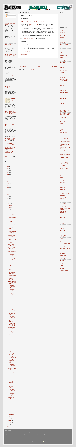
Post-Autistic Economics (64, 157)
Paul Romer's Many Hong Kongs (11, 264)
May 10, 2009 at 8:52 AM (27, 51)
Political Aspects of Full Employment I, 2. (12, 378)
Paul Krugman (62, 75)
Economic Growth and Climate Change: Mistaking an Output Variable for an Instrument (10, 113)
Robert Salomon (63, 82)
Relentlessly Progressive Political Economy (64, 80)
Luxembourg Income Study (65, 150)
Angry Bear (62, 30)
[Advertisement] (38, 62)
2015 (8, 187)
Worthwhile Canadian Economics (64, 94)
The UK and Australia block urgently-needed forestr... (12, 369)
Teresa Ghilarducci (63, 267)
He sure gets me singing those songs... (11, 398)
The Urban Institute (63, 165)
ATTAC (61, 105)
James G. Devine (63, 225)
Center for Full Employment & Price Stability (65, 117)
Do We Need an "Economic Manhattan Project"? (11, 385)
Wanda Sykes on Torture (11, 336)
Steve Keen (62, 263)
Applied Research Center (64, 103)
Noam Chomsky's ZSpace (65, 248)
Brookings (62, 108)
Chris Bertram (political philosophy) (64, 198)
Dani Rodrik (62, 39)
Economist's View (63, 55)
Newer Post (22, 66)
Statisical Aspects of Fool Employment (12, 357)
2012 (8, 192)
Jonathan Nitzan (63, 232)
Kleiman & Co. (63, 69)
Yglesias (61, 96)
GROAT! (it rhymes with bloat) (11, 409)
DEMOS (61, 123)
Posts (7, 14)
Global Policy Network (64, 132)
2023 (8, 172)
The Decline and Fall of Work (12, 242)
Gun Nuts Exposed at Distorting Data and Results (10, 34)
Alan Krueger (62, 175)
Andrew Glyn (62, 180)
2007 (8, 426)
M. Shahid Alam (63, 240)
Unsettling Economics (64, 92)
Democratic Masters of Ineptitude (11, 245)
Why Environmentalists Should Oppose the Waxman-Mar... (12, 308)
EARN (61, 125)
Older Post (54, 66)
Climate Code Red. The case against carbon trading (11, 272)
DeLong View (62, 42)
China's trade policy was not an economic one (11, 236)
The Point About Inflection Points (11, 298)
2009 (8, 198)
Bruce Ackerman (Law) (64, 193)
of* (6, 156)
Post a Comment (24, 54)
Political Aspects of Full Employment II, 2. (11, 332)
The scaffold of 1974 (12, 239)
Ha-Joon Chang (63, 214)
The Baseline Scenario (64, 87)
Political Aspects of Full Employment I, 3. (12, 365)
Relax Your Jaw (63, 77)
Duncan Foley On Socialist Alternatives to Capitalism (10, 55)
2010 (8, 196)
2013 (8, 191)
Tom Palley (62, 88)
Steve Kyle (62, 265)
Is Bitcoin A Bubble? (9, 44)
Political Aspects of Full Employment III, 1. (11, 313)
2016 (8, 185)
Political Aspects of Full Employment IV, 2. (11, 290)
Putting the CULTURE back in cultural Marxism (13, 101)
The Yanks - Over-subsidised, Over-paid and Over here (12, 324)
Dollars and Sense (63, 45)
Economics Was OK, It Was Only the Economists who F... (12, 340)
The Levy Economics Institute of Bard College (64, 163)
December (10, 200)
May (9, 213)
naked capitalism (63, 98)
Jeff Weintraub (62, 228)
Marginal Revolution (64, 70)
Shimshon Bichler (63, 261)
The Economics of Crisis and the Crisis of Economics (11, 260)
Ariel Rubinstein (63, 182)
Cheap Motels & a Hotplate (65, 35)
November (10, 201)
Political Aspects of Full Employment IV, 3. (11, 286)
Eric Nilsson (62, 205)
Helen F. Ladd (62, 217)
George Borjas (62, 62)
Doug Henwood (63, 47)
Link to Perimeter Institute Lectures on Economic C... (11, 374)
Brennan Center (63, 107)
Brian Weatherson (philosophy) (63, 191)
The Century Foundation (64, 159)
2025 (8, 168)
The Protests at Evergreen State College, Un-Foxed (10, 65)
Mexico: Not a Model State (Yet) (12, 346)
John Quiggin (62, 65)
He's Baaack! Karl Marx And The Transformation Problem (10, 87)
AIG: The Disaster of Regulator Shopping (12, 248)
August (9, 207)
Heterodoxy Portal (63, 134)
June (9, 211)
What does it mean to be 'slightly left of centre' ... (12, 227)
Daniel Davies (62, 40)
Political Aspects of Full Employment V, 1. (11, 268)
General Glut (62, 60)
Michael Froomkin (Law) (64, 245)
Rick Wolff (62, 260)
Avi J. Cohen (62, 184)
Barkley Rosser (63, 185)
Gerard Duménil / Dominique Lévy (63, 212)
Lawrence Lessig (63, 238)
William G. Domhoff (64, 270)
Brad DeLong (62, 187)
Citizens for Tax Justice (64, 121)
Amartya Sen (62, 177)
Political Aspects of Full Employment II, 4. (11, 317)
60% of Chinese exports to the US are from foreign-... (12, 223)
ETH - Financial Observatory (63, 130)
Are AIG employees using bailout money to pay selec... (11, 361)
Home (38, 66)
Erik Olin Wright (63, 206)
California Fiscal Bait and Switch (12, 406)
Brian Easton (62, 189)
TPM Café (62, 85)
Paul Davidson (62, 251)
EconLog (61, 49)
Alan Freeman (62, 173)
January (9, 422)
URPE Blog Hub (63, 90)
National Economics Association (64, 152)
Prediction (10, 344)
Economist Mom (63, 53)
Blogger (44, 441)
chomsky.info (62, 195)
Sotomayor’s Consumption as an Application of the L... (12, 232)
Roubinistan (62, 83)
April (9, 416)
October (9, 203)
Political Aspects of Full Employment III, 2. (11, 302)
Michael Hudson (63, 246)
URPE (61, 167)
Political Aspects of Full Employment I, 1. (12, 390)
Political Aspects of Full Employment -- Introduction (12, 394)
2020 (8, 177)
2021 (8, 176)
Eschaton (61, 57)
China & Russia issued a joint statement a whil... (10, 148)
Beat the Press (62, 32)
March (9, 418)
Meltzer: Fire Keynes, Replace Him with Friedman (12, 403)
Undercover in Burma (12, 305)
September (10, 205)
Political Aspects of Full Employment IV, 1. (11, 294)
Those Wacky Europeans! (10, 381)
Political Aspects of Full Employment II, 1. (11, 350)
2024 (8, 170)
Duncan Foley (62, 201)
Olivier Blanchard (63, 250)
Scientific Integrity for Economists (12, 354)
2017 (8, 183)
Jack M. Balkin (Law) (64, 223)
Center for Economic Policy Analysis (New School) (65, 114)
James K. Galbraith (63, 227)
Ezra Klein (62, 58)
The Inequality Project (64, 160)
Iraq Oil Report (63, 63)
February (10, 420)
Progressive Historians (64, 258)
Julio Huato (62, 67)
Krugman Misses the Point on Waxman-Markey (12, 282)
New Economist (63, 74)
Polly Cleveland (63, 255)
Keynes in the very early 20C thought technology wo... (10, 139)
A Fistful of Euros (63, 29)
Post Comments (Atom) (29, 69)
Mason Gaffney (63, 241)
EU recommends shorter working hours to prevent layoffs (32, 21)
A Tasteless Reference (12, 275)
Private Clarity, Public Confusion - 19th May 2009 (12, 278)
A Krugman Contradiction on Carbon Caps (11, 413)
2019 (8, 179)
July (9, 209)
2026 (8, 166)
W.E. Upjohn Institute (64, 168)
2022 (8, 174)
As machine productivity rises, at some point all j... (10, 144)
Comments (8, 16)
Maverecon (62, 72)
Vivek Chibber (62, 268)
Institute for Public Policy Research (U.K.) (65, 142)
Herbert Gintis (62, 219)
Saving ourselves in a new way (12, 252)
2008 (8, 424)
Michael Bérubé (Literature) (65, 243)
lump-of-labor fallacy (33, 24)
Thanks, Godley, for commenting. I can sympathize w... (9, 152)
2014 (8, 189)
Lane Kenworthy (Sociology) (63, 236)
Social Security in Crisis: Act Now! (11, 321)
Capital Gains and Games (64, 34)
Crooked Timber (63, 37)
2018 (8, 181)
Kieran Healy (62, 233)
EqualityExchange (63, 203)
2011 (8, 194)
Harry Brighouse (63, 215)
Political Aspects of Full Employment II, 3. (11, 328)
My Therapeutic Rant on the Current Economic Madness (12, 218)
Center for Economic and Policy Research (64, 111)
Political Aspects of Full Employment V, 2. (11, 255)
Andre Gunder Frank (64, 179)
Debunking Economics (64, 44)
